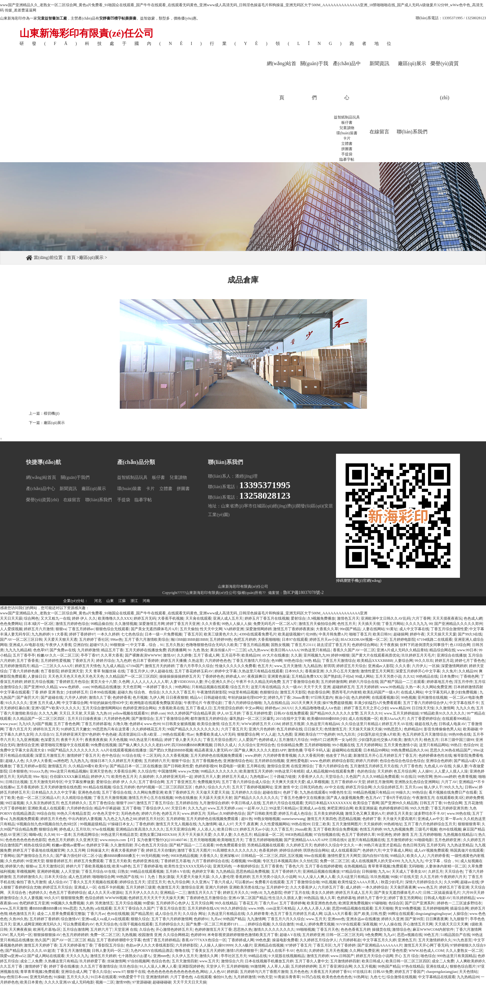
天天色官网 (131, 687)
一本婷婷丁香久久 (158, 687)
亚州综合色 (265, 745)
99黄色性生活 (340, 792)
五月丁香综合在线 (116, 792)
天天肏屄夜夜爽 (403, 887)
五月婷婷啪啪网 (435, 908)
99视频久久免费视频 (67, 903)
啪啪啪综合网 (103, 877)
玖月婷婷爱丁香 (92, 961)
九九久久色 (465, 708)
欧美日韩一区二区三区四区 (408, 961)
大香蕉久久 (208, 856)
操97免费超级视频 (337, 703)
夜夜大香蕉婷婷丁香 (127, 850)
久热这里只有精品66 (323, 724)
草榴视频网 (25, 871)
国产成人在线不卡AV (277, 950)
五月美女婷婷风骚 (328, 813)
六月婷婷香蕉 (438, 856)
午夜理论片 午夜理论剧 (203, 703)
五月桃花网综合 (86, 834)
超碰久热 (124, 692)
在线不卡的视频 (111, 887)
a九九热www (258, 650)
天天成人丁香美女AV (409, 871)
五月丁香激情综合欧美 (300, 682)
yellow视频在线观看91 (131, 713)
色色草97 (40, 650)
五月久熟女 (175, 645)
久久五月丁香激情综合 (98, 966)
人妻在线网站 (373, 629)
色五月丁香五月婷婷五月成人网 (296, 913)
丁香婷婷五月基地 (175, 861)
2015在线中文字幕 (290, 718)
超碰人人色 (14, 761)
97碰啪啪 (379, 903)
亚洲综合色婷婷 (439, 761)
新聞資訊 (379, 63)
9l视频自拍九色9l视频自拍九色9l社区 (47, 824)
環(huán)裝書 (346, 133)
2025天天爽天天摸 (306, 703)
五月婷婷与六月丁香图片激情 (264, 971)
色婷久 (200, 787)
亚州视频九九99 (316, 655)
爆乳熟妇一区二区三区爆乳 (251, 718)
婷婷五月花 (444, 660)
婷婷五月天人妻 (207, 776)
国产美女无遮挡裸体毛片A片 (154, 629)
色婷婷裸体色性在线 (435, 755)
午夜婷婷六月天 (453, 877)
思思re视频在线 (409, 935)
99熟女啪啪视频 (267, 819)
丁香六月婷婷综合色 (331, 766)
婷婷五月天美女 (400, 813)
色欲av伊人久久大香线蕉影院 (150, 945)
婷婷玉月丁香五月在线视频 (267, 618)
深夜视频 (369, 924)
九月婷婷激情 (88, 650)
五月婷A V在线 (178, 871)
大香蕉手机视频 (170, 618)
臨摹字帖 (346, 159)
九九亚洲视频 (27, 740)
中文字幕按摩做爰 (79, 782)
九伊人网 (156, 697)
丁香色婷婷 (144, 824)
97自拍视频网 (138, 961)
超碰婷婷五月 (343, 687)
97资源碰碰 (141, 982)
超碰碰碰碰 (161, 982)
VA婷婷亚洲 (234, 629)
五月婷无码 (435, 845)
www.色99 (152, 724)
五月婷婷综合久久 (169, 924)
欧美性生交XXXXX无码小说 (187, 866)
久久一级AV (292, 687)
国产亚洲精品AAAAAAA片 (379, 945)
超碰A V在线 (290, 935)
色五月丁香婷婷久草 (358, 834)
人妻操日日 (37, 676)
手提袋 (346, 154)
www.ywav (8, 724)
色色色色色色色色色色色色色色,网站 (177, 971)
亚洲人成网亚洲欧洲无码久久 (37, 924)
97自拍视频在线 (327, 834)
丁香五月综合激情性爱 (449, 629)
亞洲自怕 (80, 645)
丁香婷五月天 (83, 660)
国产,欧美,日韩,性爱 (370, 913)
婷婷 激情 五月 (405, 834)
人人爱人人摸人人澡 (451, 771)
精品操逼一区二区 (269, 834)
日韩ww (471, 787)
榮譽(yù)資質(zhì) (445, 80)
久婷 (89, 903)
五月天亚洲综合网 (180, 829)
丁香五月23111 (303, 645)
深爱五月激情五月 (50, 755)
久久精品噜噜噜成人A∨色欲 (318, 708)
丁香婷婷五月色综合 (72, 682)
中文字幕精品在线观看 (436, 977)
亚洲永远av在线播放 (362, 919)
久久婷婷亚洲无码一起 (174, 776)
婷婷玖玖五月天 (46, 729)
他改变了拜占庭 (339, 755)
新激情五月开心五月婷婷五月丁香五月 (385, 755)
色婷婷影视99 (206, 766)
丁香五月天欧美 (118, 861)
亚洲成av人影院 (381, 666)
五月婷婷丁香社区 (94, 639)
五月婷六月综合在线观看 (282, 803)
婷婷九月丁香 (279, 697)
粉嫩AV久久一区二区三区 (58, 655)
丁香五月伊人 (137, 671)
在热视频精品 (355, 866)
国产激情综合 (142, 718)
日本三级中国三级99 (457, 740)
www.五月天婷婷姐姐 (401, 713)
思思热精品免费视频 (252, 871)
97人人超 (268, 734)
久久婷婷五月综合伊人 (318, 940)
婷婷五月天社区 (151, 819)
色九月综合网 (178, 882)
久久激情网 (444, 708)
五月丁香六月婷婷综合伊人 (425, 703)
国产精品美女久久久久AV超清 (30, 950)
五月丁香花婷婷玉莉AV (194, 671)
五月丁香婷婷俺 (292, 903)
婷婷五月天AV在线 (397, 724)
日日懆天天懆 (423, 708)
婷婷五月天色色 (53, 819)
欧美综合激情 (208, 724)
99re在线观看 (314, 856)
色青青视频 (467, 776)
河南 (146, 601)
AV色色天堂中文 (105, 813)
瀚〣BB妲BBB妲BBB (189, 639)
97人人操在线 (390, 924)
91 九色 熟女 (198, 650)
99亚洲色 (384, 834)
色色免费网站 (11, 624)
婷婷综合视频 (259, 924)
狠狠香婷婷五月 (59, 861)
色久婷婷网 (360, 697)
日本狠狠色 (18, 771)
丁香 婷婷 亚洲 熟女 (47, 692)
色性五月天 (346, 624)
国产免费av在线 (62, 650)
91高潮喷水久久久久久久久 (235, 850)
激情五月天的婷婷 (160, 666)
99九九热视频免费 (398, 829)
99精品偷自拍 (102, 624)
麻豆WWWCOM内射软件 (433, 929)
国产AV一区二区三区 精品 (73, 940)
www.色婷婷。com (74, 687)
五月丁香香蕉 (27, 660)
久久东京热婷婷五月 (42, 803)
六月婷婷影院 (186, 945)
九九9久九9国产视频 (35, 724)
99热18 (256, 892)
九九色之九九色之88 (120, 819)
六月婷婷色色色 (218, 660)
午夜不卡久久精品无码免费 (258, 682)
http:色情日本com (14, 977)
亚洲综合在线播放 (451, 655)
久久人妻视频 (31, 898)
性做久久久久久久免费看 (235, 666)
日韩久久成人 (225, 745)
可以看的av (244, 882)
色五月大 (265, 666)
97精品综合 (351, 871)
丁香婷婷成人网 (241, 940)
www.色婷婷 (320, 761)
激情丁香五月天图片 (194, 850)
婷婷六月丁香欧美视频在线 (88, 866)
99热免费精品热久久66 (409, 750)
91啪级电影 (423, 840)
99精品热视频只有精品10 (373, 792)
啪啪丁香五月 (360, 634)
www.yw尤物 (188, 771)
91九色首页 (462, 940)
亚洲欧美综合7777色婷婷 (314, 734)
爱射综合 (298, 618)
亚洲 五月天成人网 (44, 703)
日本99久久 (294, 671)
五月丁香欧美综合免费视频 (335, 829)
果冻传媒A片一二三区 (228, 650)
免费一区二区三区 (335, 861)
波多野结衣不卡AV (429, 813)
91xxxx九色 (38, 771)
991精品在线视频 (97, 787)
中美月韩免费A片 (333, 634)
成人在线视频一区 (363, 718)
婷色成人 (66, 829)
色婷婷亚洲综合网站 (139, 708)
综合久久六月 (219, 787)
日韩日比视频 (16, 782)
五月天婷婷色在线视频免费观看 (216, 755)
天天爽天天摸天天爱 (288, 782)
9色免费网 (373, 935)
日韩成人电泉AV (452, 724)
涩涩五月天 (156, 882)
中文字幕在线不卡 (464, 703)
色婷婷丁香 (371, 819)
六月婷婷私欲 (350, 940)
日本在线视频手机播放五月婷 (269, 961)
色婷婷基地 (346, 898)
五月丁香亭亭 (24, 655)
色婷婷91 (201, 919)
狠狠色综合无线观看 (112, 629)
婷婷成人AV (235, 676)
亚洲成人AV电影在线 (26, 645)
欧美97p (101, 766)
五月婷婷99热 (221, 639)
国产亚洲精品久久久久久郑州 (458, 624)
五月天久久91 (371, 713)
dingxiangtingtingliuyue (433, 913)
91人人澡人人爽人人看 (316, 877)
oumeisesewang (293, 819)
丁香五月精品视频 (254, 645)
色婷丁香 (290, 792)
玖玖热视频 (379, 877)
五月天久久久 (78, 977)
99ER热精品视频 (298, 834)
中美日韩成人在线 (246, 803)
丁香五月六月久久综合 (285, 919)
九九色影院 (272, 892)
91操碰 (59, 977)
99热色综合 (293, 660)
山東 (110, 601)
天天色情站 (468, 971)
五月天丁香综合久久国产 (133, 908)
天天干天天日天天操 (189, 982)
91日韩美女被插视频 (178, 724)
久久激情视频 (126, 624)
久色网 (124, 682)
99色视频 (408, 697)
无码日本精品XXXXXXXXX (328, 803)
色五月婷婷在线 (289, 729)
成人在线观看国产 (345, 850)
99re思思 (70, 908)
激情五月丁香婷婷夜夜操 (293, 629)
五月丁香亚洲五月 (181, 782)
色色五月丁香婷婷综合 (67, 892)
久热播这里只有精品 (61, 961)
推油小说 (342, 697)
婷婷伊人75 (100, 776)
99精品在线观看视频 (147, 871)
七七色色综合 (132, 634)
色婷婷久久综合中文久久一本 (338, 845)
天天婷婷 (384, 771)
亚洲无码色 (222, 866)
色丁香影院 (50, 671)
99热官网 (425, 776)
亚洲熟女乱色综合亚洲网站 (417, 782)
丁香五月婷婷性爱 (257, 713)
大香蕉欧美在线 (171, 708)
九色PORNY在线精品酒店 (151, 950)
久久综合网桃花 (176, 935)
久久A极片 (243, 945)
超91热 (246, 819)
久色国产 (353, 776)
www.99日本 (467, 650)
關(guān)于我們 (314, 80)
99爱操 (148, 903)
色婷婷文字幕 (97, 845)
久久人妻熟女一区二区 (464, 950)
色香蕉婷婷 (268, 850)
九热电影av (259, 776)
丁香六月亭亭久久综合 (194, 666)
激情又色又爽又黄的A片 (365, 813)
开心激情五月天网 (418, 924)
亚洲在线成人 (437, 966)
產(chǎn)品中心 (347, 80)
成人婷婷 (353, 887)
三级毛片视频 (426, 829)
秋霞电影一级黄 (232, 766)
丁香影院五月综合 (109, 945)
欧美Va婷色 (121, 866)
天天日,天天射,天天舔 (77, 713)
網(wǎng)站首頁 (281, 80)
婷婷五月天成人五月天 (354, 892)
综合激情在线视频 (401, 977)
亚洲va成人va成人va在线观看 (105, 919)
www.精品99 (400, 708)
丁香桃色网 (469, 676)
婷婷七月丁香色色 (470, 660)
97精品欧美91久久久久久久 (442, 713)
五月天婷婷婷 (367, 687)
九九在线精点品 (276, 703)
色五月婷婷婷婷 (75, 935)
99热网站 (182, 687)
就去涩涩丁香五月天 (333, 645)
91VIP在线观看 (348, 924)
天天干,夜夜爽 (246, 824)
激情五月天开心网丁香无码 (426, 945)
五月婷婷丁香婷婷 (44, 919)
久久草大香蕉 (112, 655)
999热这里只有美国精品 (456, 956)
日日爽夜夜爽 (437, 919)
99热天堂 (265, 977)
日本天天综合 (55, 877)
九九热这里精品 (460, 845)
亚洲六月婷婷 (216, 887)
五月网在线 (255, 766)
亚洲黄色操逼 (278, 676)
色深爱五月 (50, 740)
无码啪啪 (416, 866)
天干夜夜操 (389, 645)
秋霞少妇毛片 (392, 882)
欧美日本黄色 (31, 982)
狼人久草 (327, 898)
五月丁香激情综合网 (172, 718)
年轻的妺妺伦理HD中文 (247, 697)
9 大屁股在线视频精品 (286, 956)
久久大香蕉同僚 (311, 755)
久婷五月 (435, 871)
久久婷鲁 (184, 655)
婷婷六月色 (150, 813)
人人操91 (425, 771)
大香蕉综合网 (124, 771)
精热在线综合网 (37, 845)
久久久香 (402, 666)
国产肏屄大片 (27, 697)
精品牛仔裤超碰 (107, 808)
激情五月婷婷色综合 (72, 624)
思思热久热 (242, 929)
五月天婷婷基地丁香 (76, 945)
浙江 (134, 601)
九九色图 (284, 734)
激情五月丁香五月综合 (155, 803)
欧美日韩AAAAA (285, 650)
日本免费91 (449, 676)
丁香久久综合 (100, 971)
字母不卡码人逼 (317, 750)
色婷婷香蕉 (122, 697)
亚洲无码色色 (41, 977)
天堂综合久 (334, 776)
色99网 (276, 660)
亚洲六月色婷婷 (262, 729)
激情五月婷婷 (318, 956)
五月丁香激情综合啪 (303, 882)
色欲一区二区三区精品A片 (38, 798)
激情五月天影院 (293, 692)
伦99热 (311, 634)
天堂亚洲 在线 (125, 929)
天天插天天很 (369, 624)
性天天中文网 (211, 629)
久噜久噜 (120, 724)
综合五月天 (239, 687)
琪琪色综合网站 (316, 850)
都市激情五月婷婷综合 (209, 718)
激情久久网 (209, 956)
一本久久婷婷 (108, 634)
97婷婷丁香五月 (298, 945)
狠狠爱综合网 (248, 734)
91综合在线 (131, 755)
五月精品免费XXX (306, 676)
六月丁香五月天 (234, 729)
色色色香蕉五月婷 (355, 929)
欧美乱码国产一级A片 (381, 692)
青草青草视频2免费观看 (387, 866)
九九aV (389, 935)
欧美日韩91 (382, 634)
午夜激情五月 (423, 798)
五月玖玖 (83, 829)
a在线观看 (103, 908)
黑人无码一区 (21, 935)
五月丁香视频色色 (207, 761)
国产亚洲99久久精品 (40, 687)
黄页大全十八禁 (104, 682)
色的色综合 (366, 771)
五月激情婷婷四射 (345, 961)
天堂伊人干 (215, 966)
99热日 (456, 745)
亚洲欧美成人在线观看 (46, 808)
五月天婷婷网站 (369, 745)
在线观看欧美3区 (450, 798)
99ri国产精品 (350, 629)
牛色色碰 (109, 734)
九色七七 (377, 977)
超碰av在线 (469, 882)
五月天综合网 (202, 903)
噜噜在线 (182, 950)
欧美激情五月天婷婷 (256, 771)
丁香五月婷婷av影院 (29, 766)
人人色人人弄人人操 (313, 908)
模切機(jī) (52, 413)
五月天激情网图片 (347, 824)
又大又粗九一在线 (55, 618)
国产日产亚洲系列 (420, 903)
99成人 (301, 924)
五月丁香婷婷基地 (147, 866)
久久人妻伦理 (222, 877)
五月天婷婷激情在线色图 (60, 787)
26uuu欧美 (303, 829)
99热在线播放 (186, 798)
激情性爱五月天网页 (377, 671)
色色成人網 (473, 618)
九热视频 (129, 935)
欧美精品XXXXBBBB (375, 660)
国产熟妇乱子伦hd (338, 676)
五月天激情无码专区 (46, 782)
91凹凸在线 (311, 977)
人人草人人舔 (278, 966)
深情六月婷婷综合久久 (423, 882)
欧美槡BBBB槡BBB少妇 (327, 718)
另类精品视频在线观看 (265, 845)
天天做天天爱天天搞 (212, 792)
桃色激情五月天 (22, 913)
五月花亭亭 (230, 655)
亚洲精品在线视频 (269, 945)
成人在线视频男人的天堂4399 (375, 861)
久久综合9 (246, 745)
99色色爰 (262, 940)
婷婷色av (272, 708)
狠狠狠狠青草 (469, 824)
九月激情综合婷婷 (214, 803)
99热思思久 (392, 729)
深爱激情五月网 (152, 624)
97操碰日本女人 (121, 824)
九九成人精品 (113, 666)
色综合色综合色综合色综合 (402, 761)
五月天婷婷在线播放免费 (145, 650)
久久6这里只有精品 (353, 877)
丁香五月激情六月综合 (251, 660)
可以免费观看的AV (78, 924)
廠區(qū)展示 (412, 63)
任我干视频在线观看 (136, 924)
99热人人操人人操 (236, 624)
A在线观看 (203, 977)
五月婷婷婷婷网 (304, 966)
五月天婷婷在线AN (203, 908)
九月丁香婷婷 (344, 945)
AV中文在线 (334, 787)
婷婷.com (158, 713)
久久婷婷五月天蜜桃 (125, 761)
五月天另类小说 (388, 676)
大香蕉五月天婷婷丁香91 (330, 971)
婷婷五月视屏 (293, 724)
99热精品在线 (427, 676)
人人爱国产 (247, 740)
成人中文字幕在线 (414, 629)
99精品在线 (257, 956)
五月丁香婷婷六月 (286, 871)
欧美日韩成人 (373, 961)
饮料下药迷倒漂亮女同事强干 (424, 645)
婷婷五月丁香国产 (409, 971)
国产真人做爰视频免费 (345, 798)
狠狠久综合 (140, 919)
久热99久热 (18, 919)
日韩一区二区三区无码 (344, 935)
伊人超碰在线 (161, 671)
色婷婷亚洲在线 (146, 861)
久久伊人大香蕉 (39, 761)
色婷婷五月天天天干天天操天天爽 (156, 898)
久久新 (296, 655)
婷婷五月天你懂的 (161, 850)
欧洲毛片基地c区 (47, 929)
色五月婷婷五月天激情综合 (424, 734)
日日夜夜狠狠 (177, 697)
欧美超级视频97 (291, 634)
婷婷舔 (232, 971)
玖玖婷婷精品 (464, 898)
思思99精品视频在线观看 (352, 908)
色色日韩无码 (414, 845)
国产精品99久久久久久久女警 (334, 713)
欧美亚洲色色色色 (322, 903)
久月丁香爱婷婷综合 (423, 718)
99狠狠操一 (119, 645)
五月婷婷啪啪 (430, 834)
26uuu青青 (300, 697)
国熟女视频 (280, 645)
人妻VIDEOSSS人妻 (186, 682)
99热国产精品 (234, 919)
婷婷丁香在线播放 (64, 966)
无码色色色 (130, 813)
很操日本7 (98, 761)
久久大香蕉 (210, 624)
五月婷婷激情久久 (27, 877)
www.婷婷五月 (193, 813)
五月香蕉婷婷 (27, 787)
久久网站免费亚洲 (437, 687)
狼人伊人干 (433, 787)
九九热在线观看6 (313, 792)
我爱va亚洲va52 (13, 956)
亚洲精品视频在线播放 (321, 871)
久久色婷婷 (14, 861)
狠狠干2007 (125, 803)
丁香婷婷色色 (213, 676)
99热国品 (311, 898)
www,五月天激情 (288, 666)
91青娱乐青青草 (287, 977)
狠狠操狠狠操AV (47, 935)
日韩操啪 (369, 871)
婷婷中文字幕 (225, 671)
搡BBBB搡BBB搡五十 (121, 856)
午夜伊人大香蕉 (59, 645)
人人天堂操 (70, 871)
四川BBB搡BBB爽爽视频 (191, 745)
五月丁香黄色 (272, 866)
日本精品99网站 (376, 750)
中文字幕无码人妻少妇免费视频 (451, 692)
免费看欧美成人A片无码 (216, 734)
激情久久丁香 (100, 697)
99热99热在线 (459, 734)
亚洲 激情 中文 (286, 787)
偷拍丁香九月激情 (31, 882)
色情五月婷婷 (371, 829)
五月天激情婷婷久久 (435, 940)
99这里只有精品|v (283, 808)
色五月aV (373, 798)
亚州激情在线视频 (432, 697)
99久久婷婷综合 (234, 908)
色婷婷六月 (371, 850)
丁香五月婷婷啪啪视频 (263, 840)
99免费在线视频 (104, 745)
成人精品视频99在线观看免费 (330, 771)
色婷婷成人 (267, 740)
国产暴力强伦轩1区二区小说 (78, 856)
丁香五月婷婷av (81, 629)
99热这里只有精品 (316, 650)
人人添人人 (206, 829)
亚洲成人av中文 (430, 819)
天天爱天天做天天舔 (193, 877)
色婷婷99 (198, 935)
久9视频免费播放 (321, 618)
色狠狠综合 (269, 692)
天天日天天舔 (11, 618)
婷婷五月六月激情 (39, 629)
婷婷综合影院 (343, 761)
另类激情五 (104, 903)
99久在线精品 (226, 903)
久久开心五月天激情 (342, 671)
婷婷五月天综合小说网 (374, 956)
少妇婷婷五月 (77, 692)
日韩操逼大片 (98, 850)
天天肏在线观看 (198, 618)
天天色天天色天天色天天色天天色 (76, 676)
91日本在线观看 (104, 977)
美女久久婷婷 (322, 892)
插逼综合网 (459, 908)
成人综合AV (58, 882)
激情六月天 (413, 740)
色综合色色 (160, 961)
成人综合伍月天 (168, 913)
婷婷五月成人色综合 (295, 813)
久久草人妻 (222, 834)
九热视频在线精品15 (460, 834)
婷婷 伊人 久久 (84, 618)
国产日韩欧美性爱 (178, 766)
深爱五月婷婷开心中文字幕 (417, 671)
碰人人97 (226, 824)
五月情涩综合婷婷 (228, 708)
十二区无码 (151, 755)
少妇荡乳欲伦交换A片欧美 (379, 734)
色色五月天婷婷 (61, 840)
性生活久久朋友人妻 (285, 898)
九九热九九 (79, 761)
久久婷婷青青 (257, 913)
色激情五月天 (168, 887)
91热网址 (360, 977)
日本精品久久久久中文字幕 (53, 792)
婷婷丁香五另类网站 (405, 898)
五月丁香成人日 (199, 708)
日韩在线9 (337, 840)
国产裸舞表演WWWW (143, 655)
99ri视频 (254, 861)
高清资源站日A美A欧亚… (139, 734)
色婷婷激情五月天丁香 (213, 929)
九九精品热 (312, 666)
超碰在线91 (272, 792)
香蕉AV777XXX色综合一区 (204, 940)
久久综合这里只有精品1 (360, 724)
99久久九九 (453, 787)
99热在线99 (300, 824)
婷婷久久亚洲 (392, 919)
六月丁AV (449, 782)
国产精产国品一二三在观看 (402, 682)
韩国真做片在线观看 (467, 850)
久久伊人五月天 (185, 956)
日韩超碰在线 (215, 697)
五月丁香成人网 (206, 655)
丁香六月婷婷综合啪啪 (243, 703)
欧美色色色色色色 (337, 977)
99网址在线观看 (401, 913)
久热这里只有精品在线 (226, 913)
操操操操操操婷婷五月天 (179, 676)
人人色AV (217, 971)
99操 (394, 877)
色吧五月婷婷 (245, 639)
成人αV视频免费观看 (431, 850)
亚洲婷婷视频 (48, 871)
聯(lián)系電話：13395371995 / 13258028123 (451, 18)
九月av (215, 919)
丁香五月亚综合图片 (219, 740)
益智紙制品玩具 (347, 117)
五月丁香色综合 (102, 803)
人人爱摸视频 (11, 629)
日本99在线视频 (103, 692)
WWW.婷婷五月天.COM (261, 724)
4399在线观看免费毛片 (257, 634)
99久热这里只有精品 (145, 740)
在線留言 (379, 131)
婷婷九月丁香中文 (372, 898)
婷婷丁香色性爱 (394, 950)
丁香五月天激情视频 (110, 798)
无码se (212, 813)
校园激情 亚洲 (149, 935)
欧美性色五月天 (124, 776)
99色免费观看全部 (230, 845)
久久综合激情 (283, 924)
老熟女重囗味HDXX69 (157, 834)
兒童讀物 (346, 128)
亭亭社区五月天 (234, 956)
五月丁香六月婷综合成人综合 (246, 782)
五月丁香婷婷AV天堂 (348, 782)
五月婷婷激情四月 (15, 666)
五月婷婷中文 (277, 887)
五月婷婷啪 (175, 819)
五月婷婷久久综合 (246, 792)
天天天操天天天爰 (441, 634)
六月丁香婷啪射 (13, 808)
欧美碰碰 (470, 729)
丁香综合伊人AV (156, 808)
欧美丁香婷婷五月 (179, 792)
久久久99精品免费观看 (380, 776)
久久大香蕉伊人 (303, 887)
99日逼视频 (14, 803)
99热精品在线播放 (106, 687)
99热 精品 (312, 660)
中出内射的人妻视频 (85, 819)
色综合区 (395, 903)
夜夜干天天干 (72, 740)
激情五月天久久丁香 (204, 892)
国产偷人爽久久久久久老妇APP (144, 745)
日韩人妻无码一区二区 (110, 950)
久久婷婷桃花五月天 (149, 729)
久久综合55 (44, 734)
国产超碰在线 (52, 697)
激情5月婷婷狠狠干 (242, 950)
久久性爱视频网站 (275, 824)
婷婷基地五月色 (439, 682)
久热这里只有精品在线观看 (260, 671)
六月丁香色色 (411, 766)
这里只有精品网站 (434, 745)
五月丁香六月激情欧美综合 (146, 639)
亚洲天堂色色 (101, 771)
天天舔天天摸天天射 (215, 798)
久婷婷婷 (316, 950)
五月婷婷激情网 (334, 682)
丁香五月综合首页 (171, 908)
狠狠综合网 (48, 829)
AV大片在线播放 (275, 655)
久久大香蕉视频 (175, 755)
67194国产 (134, 666)
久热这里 (195, 660)
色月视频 (140, 697)
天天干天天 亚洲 (316, 687)
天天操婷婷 (372, 824)
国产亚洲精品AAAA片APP (306, 840)
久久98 (49, 834)
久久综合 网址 (194, 913)
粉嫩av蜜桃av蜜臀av (68, 845)
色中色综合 (111, 755)
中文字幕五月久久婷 (379, 940)
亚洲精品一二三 (173, 892)
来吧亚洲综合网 (340, 808)
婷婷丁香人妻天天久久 (182, 740)
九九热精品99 (468, 977)
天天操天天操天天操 (365, 729)
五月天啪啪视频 (203, 840)
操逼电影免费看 (285, 940)
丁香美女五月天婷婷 (208, 950)
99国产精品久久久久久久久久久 (193, 729)
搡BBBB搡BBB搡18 (45, 908)
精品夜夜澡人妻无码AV (213, 750)
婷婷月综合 (105, 660)
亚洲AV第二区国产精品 (247, 898)
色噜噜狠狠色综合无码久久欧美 (212, 645)
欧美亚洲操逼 (366, 808)
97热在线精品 (413, 966)
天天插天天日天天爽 (451, 924)
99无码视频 (150, 856)
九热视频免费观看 (24, 819)
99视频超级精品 (93, 824)
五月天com (413, 787)
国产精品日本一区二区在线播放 (136, 766)
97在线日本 (362, 971)
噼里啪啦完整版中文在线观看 (65, 745)
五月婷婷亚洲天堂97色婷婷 (77, 734)
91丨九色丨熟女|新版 (157, 877)
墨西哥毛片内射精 (346, 692)
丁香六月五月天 (18, 729)
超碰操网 (400, 634)
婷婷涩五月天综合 (351, 666)
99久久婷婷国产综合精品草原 (191, 713)
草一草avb (453, 819)
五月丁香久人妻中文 (312, 961)
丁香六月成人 (222, 882)
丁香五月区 (193, 634)
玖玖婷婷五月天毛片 (418, 655)
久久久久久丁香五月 (178, 692)
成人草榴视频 (318, 782)
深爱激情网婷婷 (258, 629)
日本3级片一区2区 (39, 624)
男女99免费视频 (408, 908)
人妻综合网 (403, 660)
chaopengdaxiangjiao (441, 971)
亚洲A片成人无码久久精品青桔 (402, 650)
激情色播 (295, 750)
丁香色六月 (294, 866)
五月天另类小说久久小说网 (274, 877)
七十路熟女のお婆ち (134, 956)
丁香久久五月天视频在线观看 (93, 882)
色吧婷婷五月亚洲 (34, 903)
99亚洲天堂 (35, 861)
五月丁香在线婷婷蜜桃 (323, 866)
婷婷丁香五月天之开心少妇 (366, 708)
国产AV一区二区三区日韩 (21, 639)
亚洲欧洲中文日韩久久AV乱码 (385, 618)
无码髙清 (23, 776)
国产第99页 (414, 919)
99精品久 (397, 856)
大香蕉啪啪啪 (269, 639)
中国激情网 (167, 771)
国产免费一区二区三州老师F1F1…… (216, 924)
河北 (98, 601)
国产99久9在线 (470, 634)
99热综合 (419, 792)
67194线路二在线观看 (434, 639)
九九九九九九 (412, 861)
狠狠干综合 (180, 761)
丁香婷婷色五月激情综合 (206, 898)
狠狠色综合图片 (463, 966)
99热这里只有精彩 (289, 771)
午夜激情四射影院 (212, 692)
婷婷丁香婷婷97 (82, 634)
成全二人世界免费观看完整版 (61, 913)
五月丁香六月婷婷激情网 (171, 919)
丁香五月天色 (327, 929)
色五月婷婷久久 (74, 803)
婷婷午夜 (417, 634)
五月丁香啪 (131, 808)
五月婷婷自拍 (186, 803)
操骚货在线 (381, 929)
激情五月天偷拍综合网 (317, 624)
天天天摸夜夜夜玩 (447, 618)
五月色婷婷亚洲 (448, 840)
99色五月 (431, 935)
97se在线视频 (103, 829)
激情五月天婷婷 (103, 956)
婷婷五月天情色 (88, 666)
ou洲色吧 (60, 761)
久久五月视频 (365, 966)
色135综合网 (460, 645)
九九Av (384, 871)
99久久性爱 (419, 808)
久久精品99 (467, 671)
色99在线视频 (450, 829)
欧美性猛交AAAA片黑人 (358, 882)
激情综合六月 (232, 961)
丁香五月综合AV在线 (98, 871)
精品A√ (196, 697)
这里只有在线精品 (266, 687)
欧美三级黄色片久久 (220, 634)
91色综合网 (453, 803)
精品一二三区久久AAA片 (52, 666)
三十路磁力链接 (283, 776)
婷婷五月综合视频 (39, 682)
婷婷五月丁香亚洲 (454, 887)
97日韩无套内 (322, 697)
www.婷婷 (253, 755)
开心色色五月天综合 (151, 845)
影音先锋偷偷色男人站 (442, 729)
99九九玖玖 (346, 734)
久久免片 (449, 671)
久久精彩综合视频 (76, 798)
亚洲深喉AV (230, 856)
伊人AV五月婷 (229, 713)
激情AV (169, 655)
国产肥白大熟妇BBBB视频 (171, 750)
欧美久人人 (416, 856)
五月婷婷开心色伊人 (172, 903)
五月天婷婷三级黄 (141, 887)
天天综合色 (453, 871)
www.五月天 (316, 919)
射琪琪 (329, 666)
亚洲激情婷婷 (157, 977)
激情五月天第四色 (322, 819)
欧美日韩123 (227, 829)
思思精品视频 (349, 819)
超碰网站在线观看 (347, 750)
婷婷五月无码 (145, 618)
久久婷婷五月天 (299, 845)
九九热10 (103, 713)
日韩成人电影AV (437, 898)
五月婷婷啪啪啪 (317, 745)
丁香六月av (268, 903)
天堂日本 (178, 808)
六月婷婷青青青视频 (279, 755)
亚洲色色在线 (89, 792)
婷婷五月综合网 (359, 787)
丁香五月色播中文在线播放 (302, 798)
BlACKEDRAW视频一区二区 (364, 639)
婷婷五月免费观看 (89, 861)
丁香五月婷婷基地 (96, 724)
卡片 (347, 138)
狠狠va (60, 629)
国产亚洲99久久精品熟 (399, 803)
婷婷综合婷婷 (290, 850)
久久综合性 (147, 771)
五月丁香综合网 (151, 782)
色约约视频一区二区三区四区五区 (164, 787)
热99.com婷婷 (445, 776)
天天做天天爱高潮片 (399, 819)
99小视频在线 (343, 745)
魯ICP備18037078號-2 (303, 592)
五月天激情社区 (51, 866)
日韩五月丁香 (431, 803)
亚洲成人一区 (85, 887)
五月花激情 (473, 803)
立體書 (346, 143)
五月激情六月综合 (293, 740)
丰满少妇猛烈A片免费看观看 (377, 703)
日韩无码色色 (311, 787)
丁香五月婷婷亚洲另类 (449, 808)
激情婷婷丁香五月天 (83, 755)
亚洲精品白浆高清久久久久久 (140, 829)
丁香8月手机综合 (396, 798)
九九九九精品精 (18, 650)
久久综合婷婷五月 (388, 787)
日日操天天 (313, 729)
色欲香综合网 (318, 692)
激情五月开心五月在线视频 (150, 798)
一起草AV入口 (255, 808)
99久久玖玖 (424, 660)
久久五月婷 (429, 877)
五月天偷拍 (189, 629)
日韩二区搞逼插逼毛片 (441, 892)
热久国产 (42, 940)
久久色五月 (242, 834)
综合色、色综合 (147, 692)
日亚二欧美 (320, 824)
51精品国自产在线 (455, 935)
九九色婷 (123, 660)
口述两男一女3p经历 (339, 740)
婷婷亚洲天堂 (72, 671)
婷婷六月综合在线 (363, 682)
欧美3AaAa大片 (392, 718)
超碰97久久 (99, 645)
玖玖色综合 (128, 966)
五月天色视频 (336, 950)
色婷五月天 (170, 813)
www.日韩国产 (342, 956)
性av (190, 734)
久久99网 (451, 882)
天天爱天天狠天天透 (60, 639)
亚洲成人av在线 (312, 808)
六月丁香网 (421, 618)
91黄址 (391, 629)
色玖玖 (301, 950)
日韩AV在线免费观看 (291, 713)
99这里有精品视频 (243, 692)
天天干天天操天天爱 (194, 834)
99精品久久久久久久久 (219, 771)
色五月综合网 (405, 771)
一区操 (434, 666)
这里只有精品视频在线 (366, 840)
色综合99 (470, 745)
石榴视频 (238, 861)
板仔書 (346, 122)
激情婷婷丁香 (36, 966)
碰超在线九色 (426, 724)
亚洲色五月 (407, 940)
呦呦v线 (35, 834)
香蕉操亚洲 (314, 671)
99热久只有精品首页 (74, 813)
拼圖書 (346, 149)
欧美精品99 (250, 655)
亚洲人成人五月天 (228, 618)
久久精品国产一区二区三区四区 (131, 676)
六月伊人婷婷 (75, 697)
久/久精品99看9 (80, 766)
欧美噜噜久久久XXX (115, 618)
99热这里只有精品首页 (119, 834)
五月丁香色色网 (67, 724)
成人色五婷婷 (79, 877)
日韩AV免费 (383, 971)
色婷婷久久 (38, 892)
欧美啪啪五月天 (230, 840)
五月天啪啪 (383, 908)
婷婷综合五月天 (132, 882)
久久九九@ (197, 808)
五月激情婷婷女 (400, 840)
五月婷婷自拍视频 (269, 761)
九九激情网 (207, 824)
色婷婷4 (135, 724)
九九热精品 (225, 871)
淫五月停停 (463, 682)
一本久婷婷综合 (375, 887)
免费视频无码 (208, 782)
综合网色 (31, 618)
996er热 (116, 639)
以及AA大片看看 (338, 913)
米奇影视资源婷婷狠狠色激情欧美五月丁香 (242, 935)
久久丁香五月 (282, 829)
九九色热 (86, 908)
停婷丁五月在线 (297, 892)
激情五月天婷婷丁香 (40, 945)
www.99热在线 (459, 813)
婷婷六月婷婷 (367, 761)
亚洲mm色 (336, 919)
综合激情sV (70, 919)
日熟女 (123, 871)
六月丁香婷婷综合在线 (210, 861)
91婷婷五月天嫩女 (76, 729)
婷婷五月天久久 (236, 892)
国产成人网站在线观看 (45, 956)
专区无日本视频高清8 (280, 861)
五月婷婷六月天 (157, 761)
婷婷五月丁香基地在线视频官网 (39, 850)
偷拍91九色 (222, 977)
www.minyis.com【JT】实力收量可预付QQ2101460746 (144, 840)
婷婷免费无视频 (321, 924)
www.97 (119, 971)
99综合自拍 (46, 813)
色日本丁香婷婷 (146, 660)
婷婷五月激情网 (380, 782)
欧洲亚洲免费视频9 (354, 903)
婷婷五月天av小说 (324, 639)
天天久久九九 (77, 956)
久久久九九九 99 (418, 624)
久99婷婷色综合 (232, 813)
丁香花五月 (248, 903)
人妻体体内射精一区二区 (445, 866)
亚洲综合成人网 (74, 971)
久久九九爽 (48, 713)
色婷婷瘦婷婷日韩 (394, 808)
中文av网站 (254, 708)
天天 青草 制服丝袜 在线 (105, 671)
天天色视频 (118, 740)
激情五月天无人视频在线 (176, 824)
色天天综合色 (106, 924)
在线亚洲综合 (302, 766)
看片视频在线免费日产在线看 (453, 792)
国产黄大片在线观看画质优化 (375, 655)
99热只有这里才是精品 (382, 845)
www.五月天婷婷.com (225, 808)
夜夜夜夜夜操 (96, 740)
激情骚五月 (57, 766)
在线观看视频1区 (386, 697)
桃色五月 (431, 740)
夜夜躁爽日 (256, 676)
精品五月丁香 (112, 650)
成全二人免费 (31, 961)
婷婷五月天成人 (235, 776)
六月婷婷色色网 (117, 718)
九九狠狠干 (458, 919)
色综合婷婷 (94, 898)
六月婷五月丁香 (331, 887)
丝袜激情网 (116, 961)
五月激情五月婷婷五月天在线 (374, 766)
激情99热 (123, 982)
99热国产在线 (127, 877)
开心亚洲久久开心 (219, 682)
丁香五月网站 (393, 624)
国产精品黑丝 (142, 913)
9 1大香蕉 (60, 634)
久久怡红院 (308, 861)
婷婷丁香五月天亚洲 (183, 624)
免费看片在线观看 (270, 882)
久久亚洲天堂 (87, 840)
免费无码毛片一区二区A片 (275, 624)
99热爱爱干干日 (131, 977)
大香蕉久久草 (327, 629)
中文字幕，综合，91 (147, 645)
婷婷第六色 (14, 866)
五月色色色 (299, 971)
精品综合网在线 (442, 650)
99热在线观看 (173, 734)
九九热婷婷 (40, 634)
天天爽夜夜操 (20, 929)
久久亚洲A (200, 882)
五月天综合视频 (128, 903)
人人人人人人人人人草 (149, 682)
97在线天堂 (409, 877)
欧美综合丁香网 (366, 803)
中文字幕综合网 (75, 703)
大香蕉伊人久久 (311, 776)
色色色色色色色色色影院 (25, 840)
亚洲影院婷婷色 (191, 966)
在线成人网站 (412, 692)
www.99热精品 (392, 687)
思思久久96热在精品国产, (451, 750)
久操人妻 (460, 766)
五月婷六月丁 (101, 929)
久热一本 (412, 687)
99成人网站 (364, 676)
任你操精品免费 (290, 745)
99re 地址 (40, 776)
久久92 (408, 676)
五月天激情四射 (185, 961)
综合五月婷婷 (124, 787)
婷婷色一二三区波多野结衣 (459, 903)
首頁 (71, 257)
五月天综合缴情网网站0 (101, 708)
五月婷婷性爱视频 (55, 660)
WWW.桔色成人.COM (426, 950)
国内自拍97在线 (375, 856)
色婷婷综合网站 (365, 645)
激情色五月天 (348, 618)
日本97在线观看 (295, 639)
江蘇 (122, 601)
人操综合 (460, 913)
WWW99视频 (116, 898)
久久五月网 (76, 850)
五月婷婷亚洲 (313, 935)
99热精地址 (393, 824)
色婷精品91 (413, 729)
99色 (165, 856)
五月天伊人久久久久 (141, 892)
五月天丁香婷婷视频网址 (252, 787)
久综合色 (146, 929)
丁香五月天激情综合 (339, 660)
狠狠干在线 (136, 971)
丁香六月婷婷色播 (24, 671)
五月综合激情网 (76, 929)
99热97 (315, 740)
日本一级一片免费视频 (163, 634)
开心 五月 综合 (407, 956)
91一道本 (63, 834)
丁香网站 (7, 856)
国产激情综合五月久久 (35, 856)
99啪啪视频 (305, 929)
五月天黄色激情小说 (400, 745)
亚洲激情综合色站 (238, 761)
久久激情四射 (121, 845)
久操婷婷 (146, 776)
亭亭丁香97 (90, 655)
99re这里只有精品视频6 (69, 771)
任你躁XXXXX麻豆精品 (69, 776)
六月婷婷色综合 (80, 808)
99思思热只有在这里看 (111, 729)
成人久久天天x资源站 (105, 892)
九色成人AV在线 (437, 766)
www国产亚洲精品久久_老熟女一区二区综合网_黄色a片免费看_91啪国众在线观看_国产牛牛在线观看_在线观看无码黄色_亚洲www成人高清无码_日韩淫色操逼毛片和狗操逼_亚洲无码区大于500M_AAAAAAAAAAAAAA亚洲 (183, 613)
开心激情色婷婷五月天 (174, 929)
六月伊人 (419, 666)
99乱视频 (328, 882)
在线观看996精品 (456, 718)
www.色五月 (427, 887)
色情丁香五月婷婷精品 (161, 940)
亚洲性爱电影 (297, 761)
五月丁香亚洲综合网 (335, 966)
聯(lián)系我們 (412, 131)
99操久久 (402, 792)
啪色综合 (428, 956)
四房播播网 (177, 650)
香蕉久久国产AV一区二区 (354, 650)
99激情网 (257, 966)
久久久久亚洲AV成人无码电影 (69, 982)
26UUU (287, 708)
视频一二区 (104, 982)
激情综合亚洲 (27, 745)
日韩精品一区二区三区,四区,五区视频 (272, 856)
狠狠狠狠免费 (72, 898)
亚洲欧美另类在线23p (246, 887)
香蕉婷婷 (242, 877)
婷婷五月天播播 (174, 660)
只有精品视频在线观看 (210, 687)
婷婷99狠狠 (340, 655)
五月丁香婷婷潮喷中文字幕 (118, 940)
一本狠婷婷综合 (246, 866)
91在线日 (408, 776)
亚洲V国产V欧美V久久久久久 (55, 708)
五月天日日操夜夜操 (85, 718)
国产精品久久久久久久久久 (256, 798)
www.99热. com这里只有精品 (271, 908)
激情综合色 (401, 929)
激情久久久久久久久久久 (274, 929)
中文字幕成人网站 (397, 850)
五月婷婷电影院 (402, 639)
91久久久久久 (16, 703)
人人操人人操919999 (216, 945)
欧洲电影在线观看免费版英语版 (156, 703)
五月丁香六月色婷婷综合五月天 (430, 824)
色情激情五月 (335, 729)
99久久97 (51, 898)
